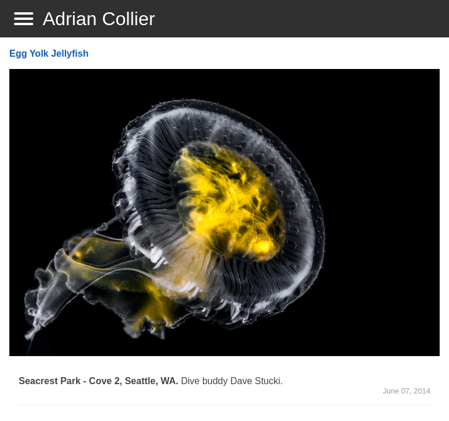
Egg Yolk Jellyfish (48, 53)
